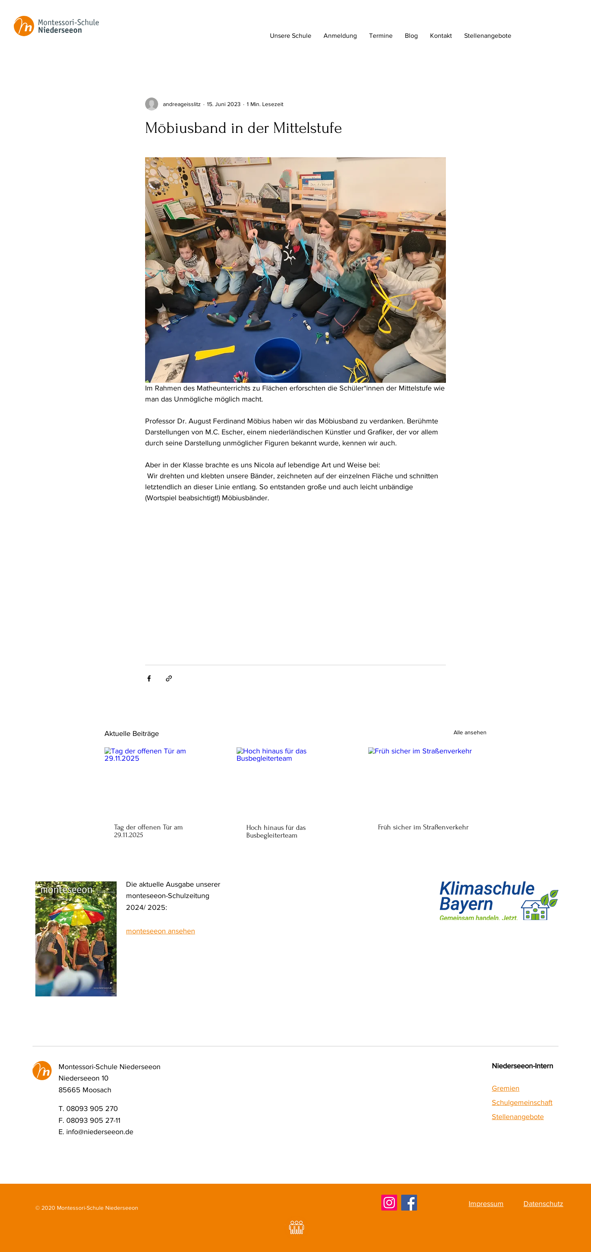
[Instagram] (389, 1203)
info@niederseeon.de (99, 1132)
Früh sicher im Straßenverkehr (423, 827)
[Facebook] (409, 1203)
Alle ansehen (470, 732)
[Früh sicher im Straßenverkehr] (427, 780)
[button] (290, 36)
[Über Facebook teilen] (149, 678)
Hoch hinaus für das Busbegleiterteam (276, 831)
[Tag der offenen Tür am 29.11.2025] (163, 780)
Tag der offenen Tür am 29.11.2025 (148, 831)
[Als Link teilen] (169, 678)
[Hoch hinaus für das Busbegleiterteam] (296, 780)
